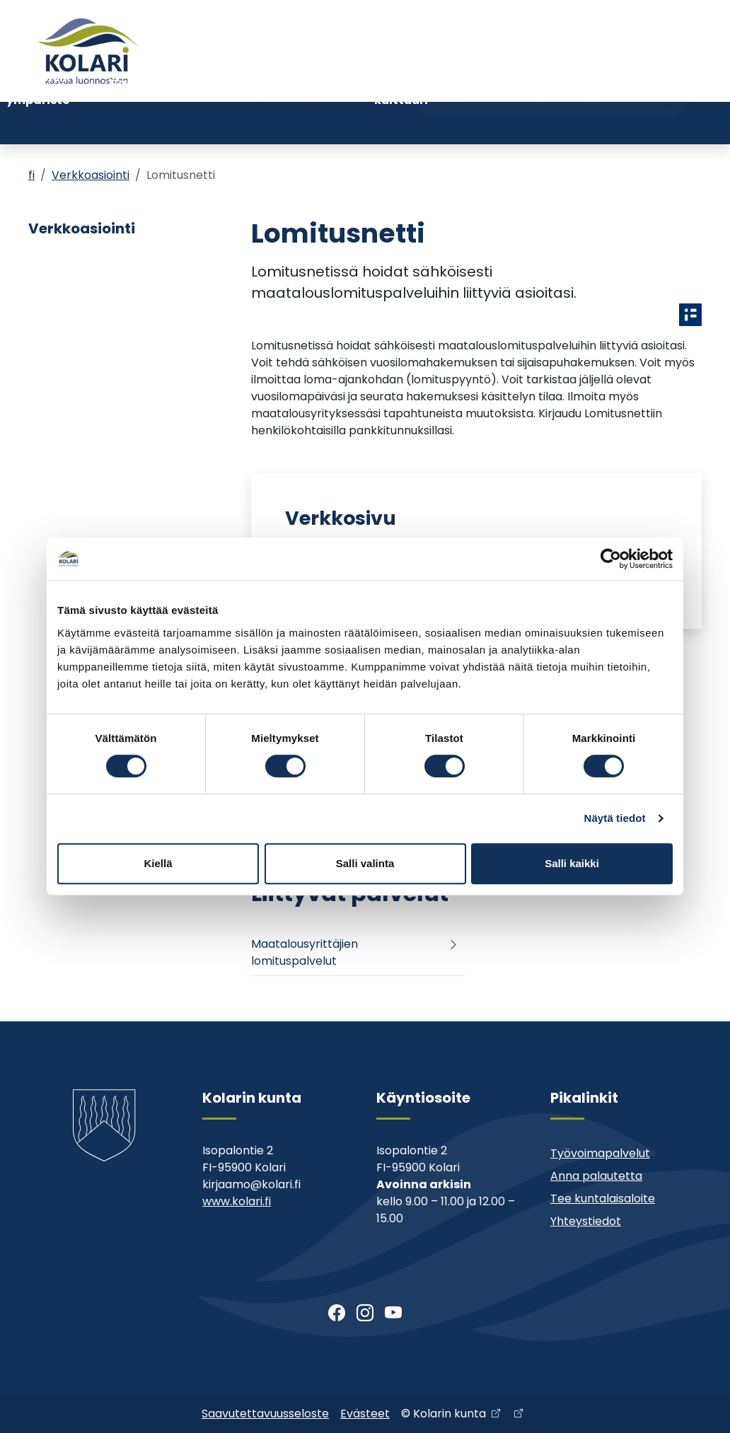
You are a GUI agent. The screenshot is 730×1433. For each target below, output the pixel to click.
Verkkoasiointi (90, 175)
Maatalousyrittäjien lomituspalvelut (304, 952)
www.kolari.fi (236, 1201)
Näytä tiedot (615, 818)
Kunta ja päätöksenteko (515, 123)
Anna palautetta (596, 1176)
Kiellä (158, 863)
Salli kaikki (572, 863)
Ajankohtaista (376, 76)
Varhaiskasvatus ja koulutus (162, 123)
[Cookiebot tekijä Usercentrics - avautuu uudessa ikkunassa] (611, 558)
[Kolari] (87, 51)
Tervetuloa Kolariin (269, 76)
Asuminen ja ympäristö (38, 122)
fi (31, 175)
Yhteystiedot (547, 76)
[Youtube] (393, 1313)
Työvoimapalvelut (600, 1153)
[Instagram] (365, 1313)
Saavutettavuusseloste (265, 1413)
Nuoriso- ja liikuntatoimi (295, 123)
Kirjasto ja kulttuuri (401, 122)
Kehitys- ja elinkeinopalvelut (654, 123)
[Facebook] (336, 1313)
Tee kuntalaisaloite (602, 1198)
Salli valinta (365, 863)
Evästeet (365, 1413)
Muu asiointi (463, 76)
